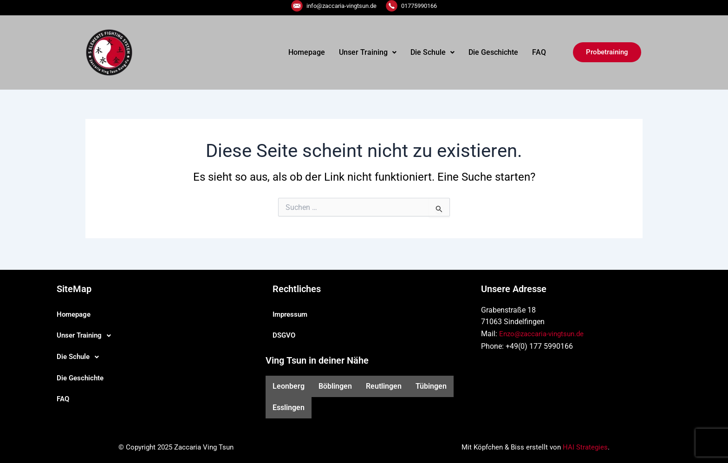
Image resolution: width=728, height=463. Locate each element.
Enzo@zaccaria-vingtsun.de (544, 333)
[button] (367, 52)
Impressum (292, 314)
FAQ (539, 52)
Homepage (306, 52)
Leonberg (289, 386)
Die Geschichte (493, 52)
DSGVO (285, 335)
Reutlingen (384, 386)
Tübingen (431, 386)
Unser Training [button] (367, 52)
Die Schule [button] (432, 52)
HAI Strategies (585, 447)
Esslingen (289, 407)
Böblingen (335, 386)
